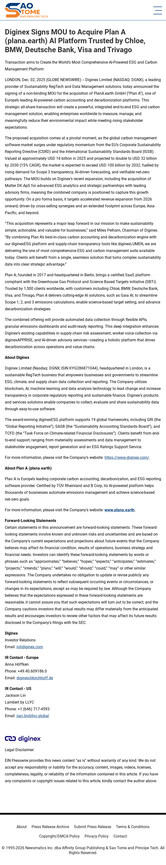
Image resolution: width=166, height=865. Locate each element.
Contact (120, 836)
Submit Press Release (92, 826)
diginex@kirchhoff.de (35, 678)
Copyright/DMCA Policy (59, 836)
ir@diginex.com (30, 647)
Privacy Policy (97, 836)
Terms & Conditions (132, 826)
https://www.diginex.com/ (127, 457)
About (22, 826)
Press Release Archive (50, 826)
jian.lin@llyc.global (33, 716)
